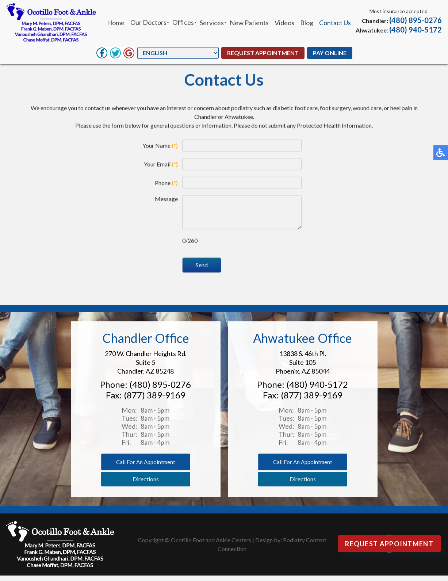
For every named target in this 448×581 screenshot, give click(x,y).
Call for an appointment (145, 467)
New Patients (249, 23)
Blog (306, 23)
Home (116, 23)
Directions (146, 484)
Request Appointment (263, 52)
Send (202, 270)
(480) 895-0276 (415, 20)
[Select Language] (178, 53)
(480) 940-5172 (415, 29)
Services (212, 23)
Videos (284, 23)
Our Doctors (148, 22)
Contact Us (335, 23)
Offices (183, 22)
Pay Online (329, 52)
